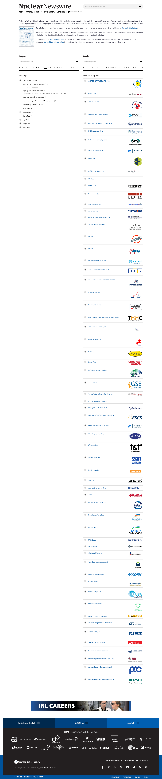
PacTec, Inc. (91, 158)
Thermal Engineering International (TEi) (101, 658)
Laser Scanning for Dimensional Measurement (38, 101)
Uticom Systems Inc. (94, 305)
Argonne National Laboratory (97, 401)
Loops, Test (26, 123)
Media (146, 777)
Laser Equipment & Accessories (33, 97)
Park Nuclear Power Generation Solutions (101, 280)
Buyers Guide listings (129, 28)
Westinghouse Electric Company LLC (100, 123)
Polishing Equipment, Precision (56, 93)
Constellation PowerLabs (96, 515)
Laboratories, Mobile (30, 80)
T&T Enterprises (93, 445)
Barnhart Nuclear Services (96, 642)
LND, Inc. (91, 352)
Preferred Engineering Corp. (97, 488)
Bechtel (90, 236)
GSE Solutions (92, 382)
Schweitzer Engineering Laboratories (100, 622)
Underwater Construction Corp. (98, 651)
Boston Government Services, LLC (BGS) (101, 270)
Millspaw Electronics (95, 604)
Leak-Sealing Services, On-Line (33, 104)
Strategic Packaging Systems (97, 140)
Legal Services (27, 108)
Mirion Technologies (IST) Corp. (98, 425)
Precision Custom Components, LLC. (100, 667)
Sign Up (38, 12)
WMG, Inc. (91, 249)
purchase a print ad (57, 39)
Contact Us (144, 760)
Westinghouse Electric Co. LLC (98, 408)
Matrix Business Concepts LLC (98, 562)
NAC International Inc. (95, 131)
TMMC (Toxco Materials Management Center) (103, 317)
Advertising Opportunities (113, 760)
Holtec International (94, 194)
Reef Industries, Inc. (94, 632)
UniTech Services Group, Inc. (97, 370)
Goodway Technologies (96, 574)
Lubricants (26, 127)
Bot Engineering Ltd (94, 204)
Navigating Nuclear (131, 760)
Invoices (137, 777)
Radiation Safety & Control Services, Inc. (101, 415)
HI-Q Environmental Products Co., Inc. (100, 217)
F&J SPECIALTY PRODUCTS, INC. (99, 81)
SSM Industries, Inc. (94, 457)
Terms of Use (127, 777)
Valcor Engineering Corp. (96, 434)
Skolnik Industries (93, 470)
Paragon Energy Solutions (96, 224)
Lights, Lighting (28, 112)
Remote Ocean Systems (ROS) (98, 114)
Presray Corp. (92, 185)
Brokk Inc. (91, 480)
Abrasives (35, 87)
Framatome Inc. (93, 211)
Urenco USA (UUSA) (94, 592)
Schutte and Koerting (95, 553)
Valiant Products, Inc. (95, 339)
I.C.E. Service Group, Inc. (96, 171)
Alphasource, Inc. (93, 102)
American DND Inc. (94, 292)
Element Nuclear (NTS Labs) (97, 260)
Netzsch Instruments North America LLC (101, 679)
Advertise (61, 12)
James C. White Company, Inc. (98, 616)
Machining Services (38, 93)
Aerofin (90, 495)
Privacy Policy (115, 777)
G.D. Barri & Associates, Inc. (97, 502)
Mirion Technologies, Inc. (96, 150)
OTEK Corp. (92, 540)
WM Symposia (92, 179)
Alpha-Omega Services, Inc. (97, 327)
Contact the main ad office (54, 42)
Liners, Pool (26, 116)
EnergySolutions (93, 527)
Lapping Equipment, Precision (33, 90)
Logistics (26, 120)
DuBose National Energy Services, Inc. (100, 394)
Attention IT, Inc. (93, 581)
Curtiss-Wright (92, 362)
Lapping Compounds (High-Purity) (34, 84)
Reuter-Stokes (92, 546)
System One (92, 93)
